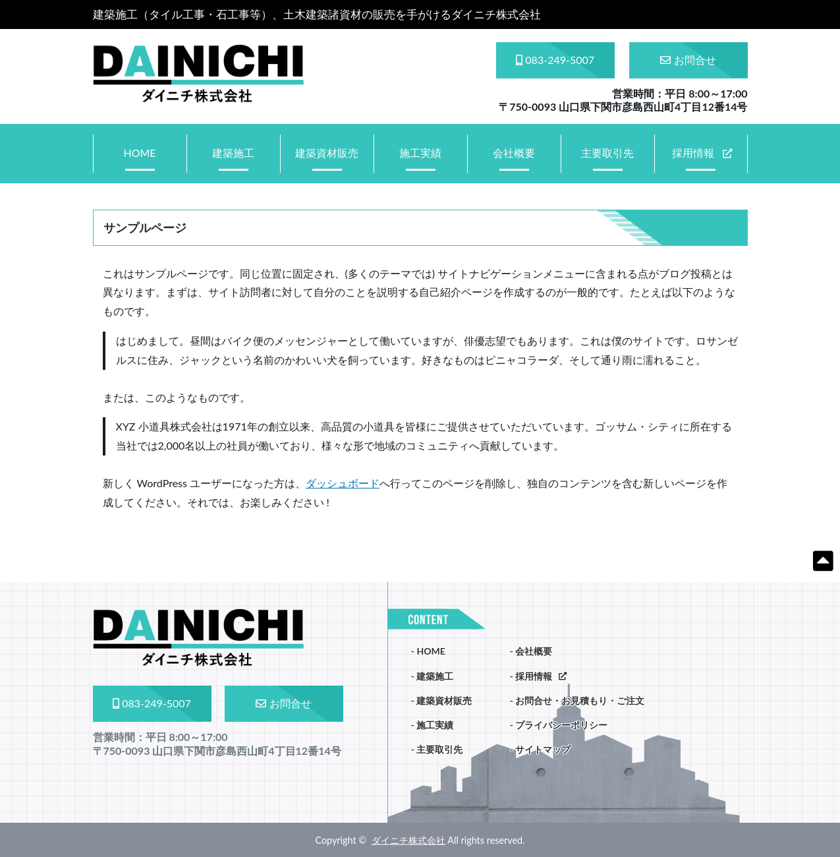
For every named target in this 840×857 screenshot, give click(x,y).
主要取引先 (607, 152)
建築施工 (233, 152)
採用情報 (693, 152)
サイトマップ (543, 749)
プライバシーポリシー (561, 724)
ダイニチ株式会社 (408, 839)
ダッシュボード (342, 483)
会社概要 (514, 152)
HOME (139, 152)
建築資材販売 (326, 152)
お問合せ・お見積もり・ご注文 (579, 700)
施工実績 (420, 152)
